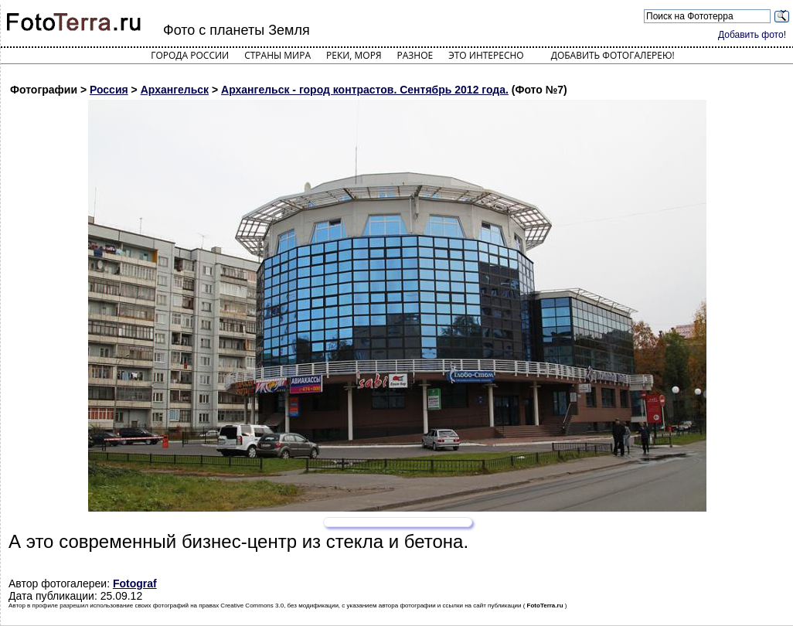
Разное (415, 55)
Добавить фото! (752, 34)
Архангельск (175, 89)
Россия (109, 89)
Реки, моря (353, 55)
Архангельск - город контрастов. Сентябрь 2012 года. (365, 89)
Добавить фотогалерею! (613, 55)
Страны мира (277, 55)
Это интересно (486, 55)
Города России (190, 55)
